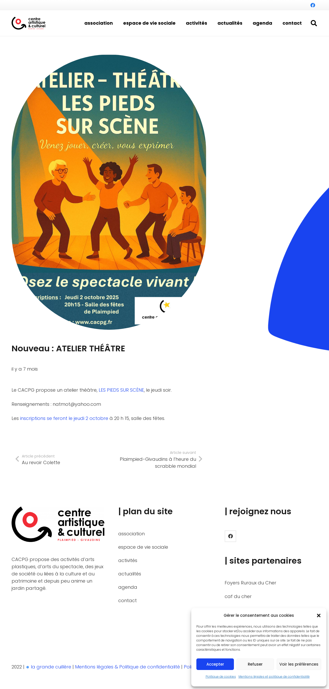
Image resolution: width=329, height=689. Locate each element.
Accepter (215, 664)
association (131, 533)
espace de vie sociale (143, 547)
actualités (129, 574)
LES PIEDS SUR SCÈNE (121, 390)
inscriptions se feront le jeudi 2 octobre (64, 418)
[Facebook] (312, 5)
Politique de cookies (221, 676)
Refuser (255, 664)
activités (127, 560)
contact (127, 600)
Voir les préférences (298, 664)
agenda (127, 587)
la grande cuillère (51, 667)
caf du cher (238, 596)
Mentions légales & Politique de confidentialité (128, 667)
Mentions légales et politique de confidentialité (274, 676)
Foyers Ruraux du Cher (250, 583)
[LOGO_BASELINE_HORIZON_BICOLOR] (28, 23)
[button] (318, 615)
